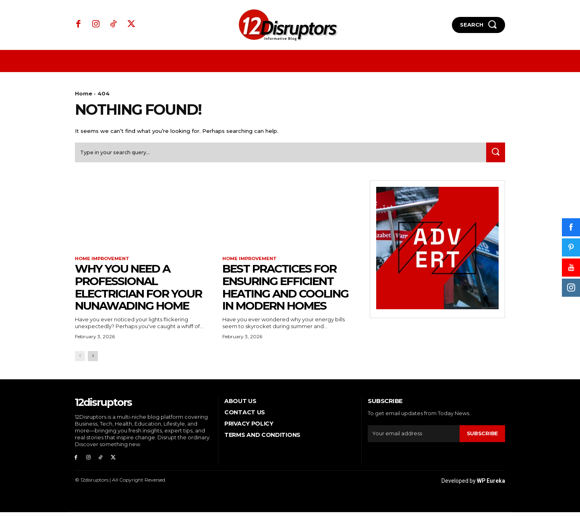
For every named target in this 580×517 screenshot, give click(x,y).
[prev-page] (80, 359)
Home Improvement (104, 262)
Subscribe (482, 436)
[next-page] (93, 359)
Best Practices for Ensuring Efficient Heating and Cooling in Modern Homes (285, 290)
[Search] (494, 155)
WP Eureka (491, 485)
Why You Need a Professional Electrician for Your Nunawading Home (138, 290)
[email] (413, 436)
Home (83, 93)
